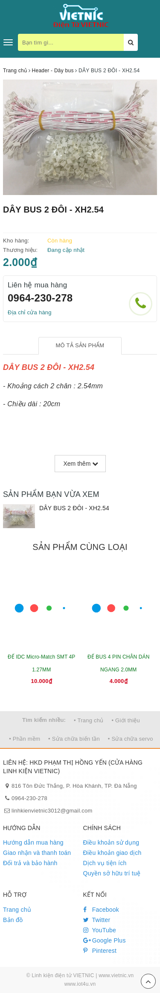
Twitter (97, 919)
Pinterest (100, 950)
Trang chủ (17, 909)
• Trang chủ (89, 720)
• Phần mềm (24, 739)
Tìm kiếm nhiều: (44, 720)
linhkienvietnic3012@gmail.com (52, 810)
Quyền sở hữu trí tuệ (112, 873)
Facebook (101, 909)
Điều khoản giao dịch (112, 852)
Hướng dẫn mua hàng (33, 842)
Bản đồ (13, 919)
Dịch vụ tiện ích (105, 863)
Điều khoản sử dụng (111, 842)
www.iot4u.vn (80, 984)
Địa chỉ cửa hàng (30, 312)
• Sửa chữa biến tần (74, 739)
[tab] (80, 346)
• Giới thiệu (125, 720)
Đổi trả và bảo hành (30, 863)
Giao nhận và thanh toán (37, 852)
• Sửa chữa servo (130, 739)
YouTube (99, 930)
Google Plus (104, 940)
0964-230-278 (40, 298)
